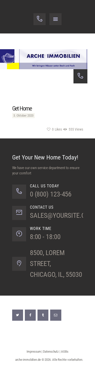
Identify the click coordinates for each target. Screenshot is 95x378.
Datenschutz (51, 351)
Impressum (34, 351)
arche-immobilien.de (28, 360)
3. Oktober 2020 (23, 115)
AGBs (64, 351)
